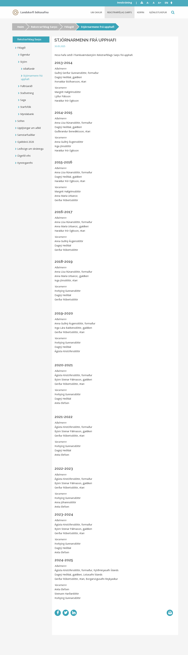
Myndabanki (27, 114)
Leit (172, 12)
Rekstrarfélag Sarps (119, 12)
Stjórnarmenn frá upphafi (31, 77)
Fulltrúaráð (26, 86)
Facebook (58, 613)
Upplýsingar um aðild (29, 128)
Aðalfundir (29, 68)
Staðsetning (27, 93)
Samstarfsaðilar (26, 134)
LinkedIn (74, 613)
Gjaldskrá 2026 (25, 141)
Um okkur (96, 12)
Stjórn (23, 61)
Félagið (69, 26)
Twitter (66, 613)
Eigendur (25, 54)
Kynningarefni (25, 162)
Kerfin (140, 12)
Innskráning (124, 2)
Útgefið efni (23, 155)
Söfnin (20, 121)
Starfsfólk (25, 107)
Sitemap (142, 3)
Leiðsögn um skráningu (30, 148)
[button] (173, 2)
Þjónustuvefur (158, 12)
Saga (23, 100)
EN (166, 2)
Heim (20, 26)
